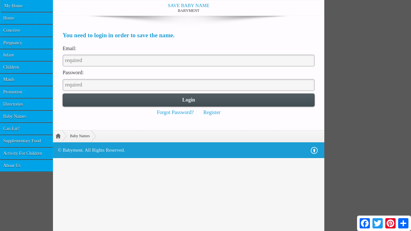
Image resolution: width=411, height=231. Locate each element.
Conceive (11, 30)
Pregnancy (12, 42)
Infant (8, 55)
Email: (69, 48)
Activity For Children (22, 153)
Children (11, 67)
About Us (12, 165)
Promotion (12, 92)
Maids (8, 79)
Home (8, 18)
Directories (13, 104)
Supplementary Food (22, 140)
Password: (73, 72)
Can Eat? (11, 128)
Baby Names (14, 116)
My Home (13, 6)
